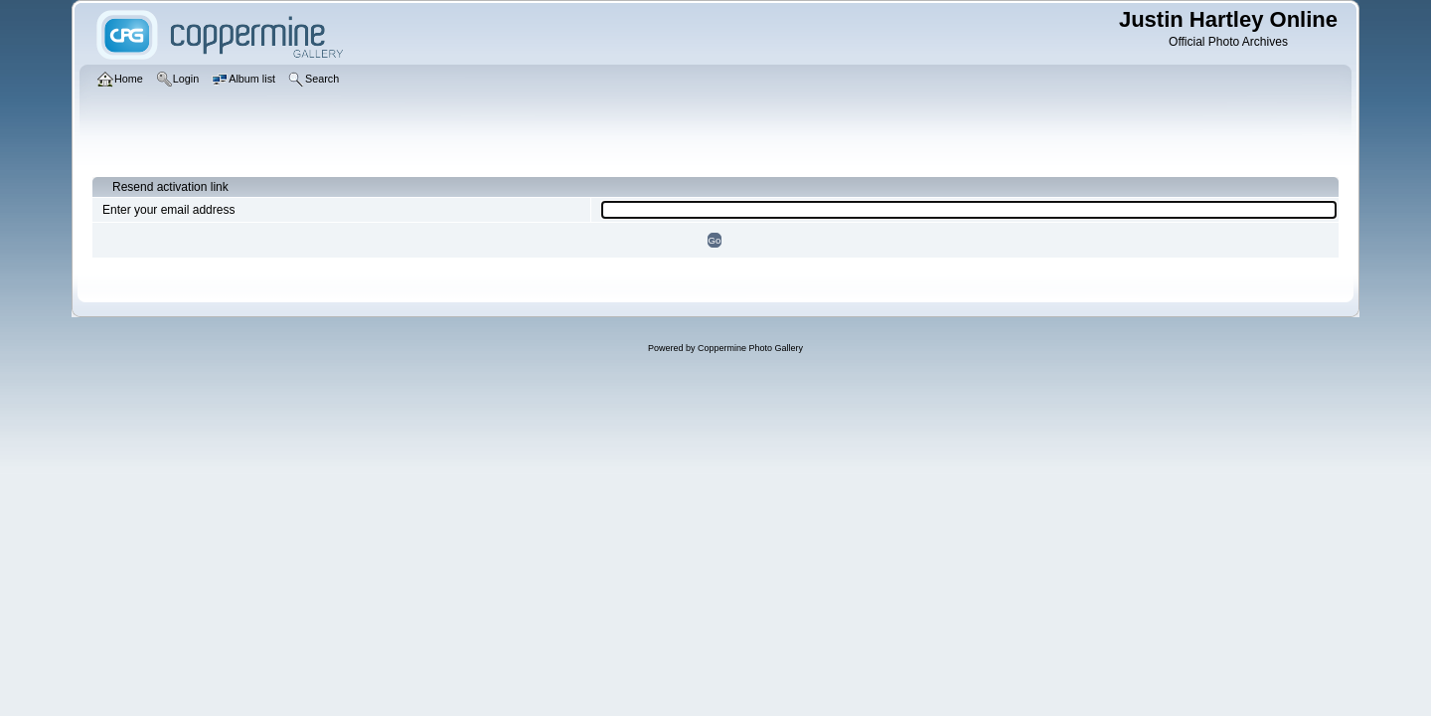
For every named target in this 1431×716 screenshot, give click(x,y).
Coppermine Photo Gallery (750, 348)
